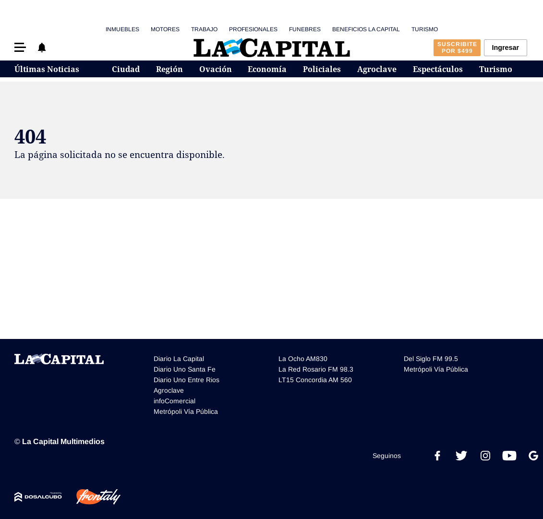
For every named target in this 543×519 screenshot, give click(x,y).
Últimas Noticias (46, 69)
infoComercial (174, 401)
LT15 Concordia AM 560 (315, 380)
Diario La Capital (179, 358)
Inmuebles (122, 29)
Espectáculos (438, 69)
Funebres (305, 29)
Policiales (322, 69)
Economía (267, 69)
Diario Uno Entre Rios (186, 380)
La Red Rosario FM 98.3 (315, 369)
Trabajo (204, 29)
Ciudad (126, 69)
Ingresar (505, 47)
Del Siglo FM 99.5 (431, 358)
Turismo (424, 29)
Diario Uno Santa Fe (185, 369)
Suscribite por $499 (457, 47)
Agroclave (377, 69)
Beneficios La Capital (366, 29)
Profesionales (253, 29)
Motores (165, 29)
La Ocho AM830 (302, 358)
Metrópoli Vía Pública (186, 411)
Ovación (215, 69)
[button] (20, 47)
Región (169, 69)
